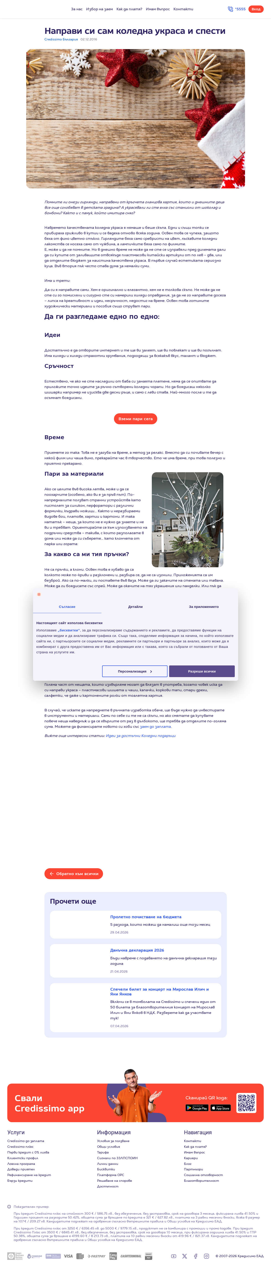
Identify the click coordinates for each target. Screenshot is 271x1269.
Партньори (193, 1169)
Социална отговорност (203, 1175)
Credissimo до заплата (25, 1141)
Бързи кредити (20, 1181)
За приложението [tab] (204, 607)
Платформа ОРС (110, 1175)
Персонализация (135, 671)
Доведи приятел (21, 1169)
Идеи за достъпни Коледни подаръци (141, 735)
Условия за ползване (113, 1141)
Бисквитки (106, 1169)
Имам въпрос (158, 9)
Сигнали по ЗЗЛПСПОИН (117, 1158)
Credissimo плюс (20, 1147)
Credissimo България (61, 39)
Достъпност (108, 1186)
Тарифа (103, 1152)
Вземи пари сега (136, 418)
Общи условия (108, 1147)
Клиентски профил (22, 1158)
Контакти (183, 9)
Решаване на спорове (114, 1181)
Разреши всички (202, 671)
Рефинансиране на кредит (29, 1175)
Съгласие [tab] (67, 607)
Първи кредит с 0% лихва (28, 1152)
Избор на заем (99, 9)
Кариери (191, 1158)
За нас (77, 9)
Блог (187, 1164)
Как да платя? (129, 9)
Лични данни (107, 1164)
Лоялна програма (21, 1164)
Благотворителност (201, 1181)
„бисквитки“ (69, 630)
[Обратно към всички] (73, 873)
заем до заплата (155, 726)
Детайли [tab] (135, 607)
